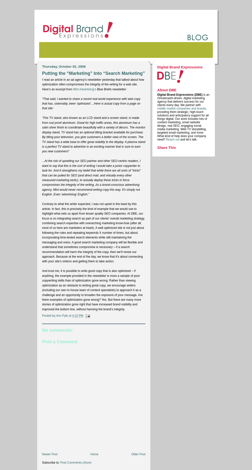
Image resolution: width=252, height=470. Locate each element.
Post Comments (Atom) (75, 462)
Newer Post (50, 454)
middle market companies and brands (181, 108)
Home (94, 454)
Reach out (173, 139)
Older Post (138, 454)
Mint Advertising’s (84, 89)
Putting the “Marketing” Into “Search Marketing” (93, 73)
